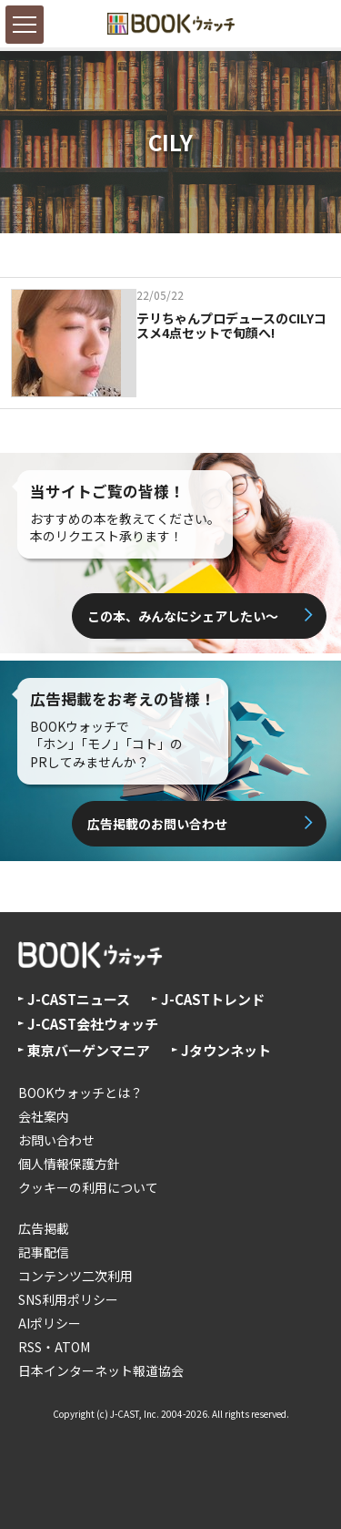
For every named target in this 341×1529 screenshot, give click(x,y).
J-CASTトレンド (213, 999)
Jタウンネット (226, 1050)
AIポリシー (49, 1323)
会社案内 (43, 1116)
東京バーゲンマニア (88, 1050)
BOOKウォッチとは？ (80, 1092)
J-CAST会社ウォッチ (92, 1023)
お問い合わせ (56, 1140)
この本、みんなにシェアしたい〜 (182, 616)
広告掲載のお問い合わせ (157, 824)
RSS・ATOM (54, 1347)
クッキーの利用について (88, 1187)
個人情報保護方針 (69, 1163)
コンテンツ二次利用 (75, 1276)
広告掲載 (43, 1228)
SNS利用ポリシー (68, 1299)
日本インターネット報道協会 (101, 1370)
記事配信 (43, 1252)
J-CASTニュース (78, 999)
